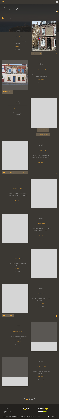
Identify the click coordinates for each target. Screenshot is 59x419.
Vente (16, 13)
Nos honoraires (21, 416)
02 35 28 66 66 (5, 408)
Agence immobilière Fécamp (8, 13)
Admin (36, 416)
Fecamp (20, 13)
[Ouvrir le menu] (57, 2)
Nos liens (39, 416)
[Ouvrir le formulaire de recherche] (51, 2)
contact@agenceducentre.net (8, 410)
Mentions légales (31, 416)
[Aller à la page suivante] (35, 398)
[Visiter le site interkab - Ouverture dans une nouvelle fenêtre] (42, 411)
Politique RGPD (21, 417)
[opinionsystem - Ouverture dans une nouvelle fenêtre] (26, 409)
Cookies (26, 417)
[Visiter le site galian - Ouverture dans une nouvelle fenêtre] (41, 409)
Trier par (44, 18)
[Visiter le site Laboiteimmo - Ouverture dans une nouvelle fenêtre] (51, 417)
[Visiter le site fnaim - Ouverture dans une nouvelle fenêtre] (46, 409)
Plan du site (26, 416)
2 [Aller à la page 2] (29, 398)
